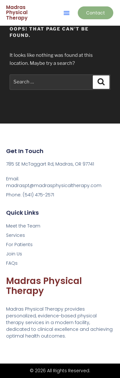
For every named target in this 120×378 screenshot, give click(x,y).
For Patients (19, 244)
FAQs (12, 263)
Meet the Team (23, 226)
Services (15, 235)
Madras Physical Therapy (17, 12)
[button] (66, 13)
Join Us (14, 254)
